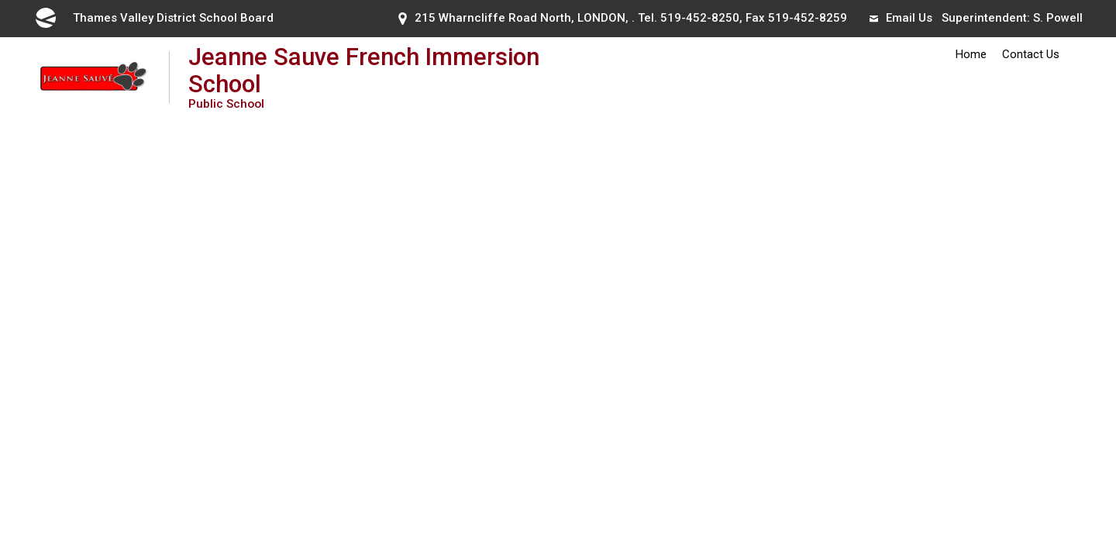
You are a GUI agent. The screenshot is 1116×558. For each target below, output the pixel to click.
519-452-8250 (699, 18)
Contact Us (1030, 54)
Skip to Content (0, 0)
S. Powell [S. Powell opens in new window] (1058, 18)
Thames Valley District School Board (153, 18)
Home (971, 54)
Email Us (901, 18)
